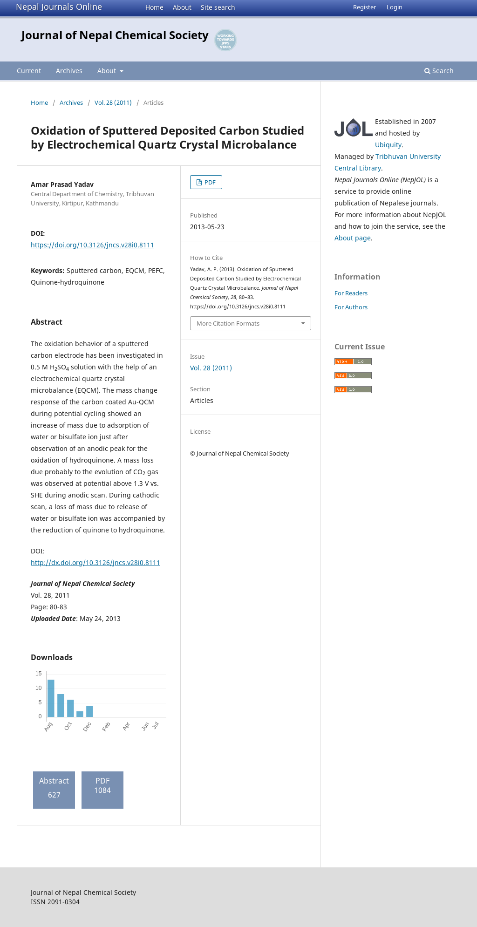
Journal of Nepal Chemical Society (115, 34)
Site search (218, 7)
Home (154, 7)
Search (439, 70)
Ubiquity (388, 144)
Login (394, 7)
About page (352, 237)
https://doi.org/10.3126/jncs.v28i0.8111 (92, 244)
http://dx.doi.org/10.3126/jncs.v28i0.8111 (95, 562)
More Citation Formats (228, 323)
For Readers (351, 293)
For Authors (351, 307)
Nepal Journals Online (59, 6)
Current (29, 70)
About (182, 7)
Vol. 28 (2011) (113, 102)
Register (364, 7)
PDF (209, 182)
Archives (69, 70)
